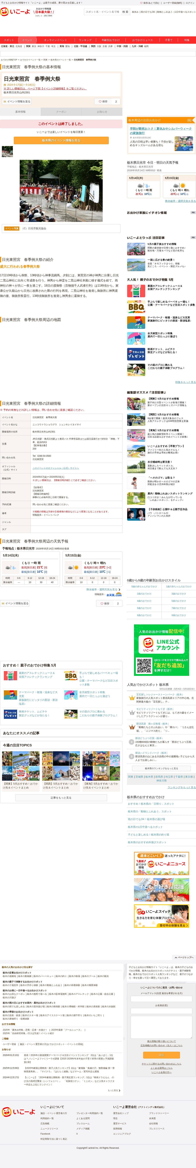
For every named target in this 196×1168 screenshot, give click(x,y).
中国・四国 (122, 46)
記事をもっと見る (61, 797)
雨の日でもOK (148, 12)
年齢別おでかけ (111, 40)
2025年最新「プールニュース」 (67, 1030)
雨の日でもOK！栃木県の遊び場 (146, 819)
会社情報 (153, 1123)
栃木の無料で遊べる (37, 994)
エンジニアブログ (122, 1134)
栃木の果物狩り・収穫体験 (16, 1019)
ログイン (190, 3)
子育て (169, 40)
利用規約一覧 (47, 1118)
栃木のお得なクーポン (14, 994)
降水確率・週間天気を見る (101, 589)
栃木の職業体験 (90, 985)
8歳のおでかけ (144, 615)
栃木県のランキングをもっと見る (161, 768)
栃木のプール (89, 976)
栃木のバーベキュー (44, 976)
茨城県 (139, 776)
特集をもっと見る (185, 382)
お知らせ (102, 111)
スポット (9, 40)
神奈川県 (161, 780)
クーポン (61, 111)
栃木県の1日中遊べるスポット (145, 826)
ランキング (85, 40)
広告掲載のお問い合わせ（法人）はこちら (162, 1045)
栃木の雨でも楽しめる (14, 1006)
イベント (27, 40)
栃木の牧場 (74, 976)
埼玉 (53, 46)
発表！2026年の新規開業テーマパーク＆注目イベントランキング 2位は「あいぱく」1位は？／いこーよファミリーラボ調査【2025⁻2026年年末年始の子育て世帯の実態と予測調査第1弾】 (69, 1058)
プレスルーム (83, 1123)
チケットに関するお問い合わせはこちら (161, 1064)
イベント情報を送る (17, 101)
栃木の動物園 (24, 976)
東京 (34, 46)
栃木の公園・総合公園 (102, 994)
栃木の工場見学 (10, 985)
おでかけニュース (142, 40)
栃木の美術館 (93, 1006)
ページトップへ (184, 957)
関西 (93, 46)
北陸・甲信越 (80, 46)
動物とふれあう (165, 12)
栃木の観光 (103, 976)
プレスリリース (157, 1128)
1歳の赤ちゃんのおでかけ (179, 586)
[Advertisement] (61, 307)
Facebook (45, 1134)
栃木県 (149, 776)
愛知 (67, 46)
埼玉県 (169, 776)
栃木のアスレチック (79, 994)
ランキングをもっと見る (182, 787)
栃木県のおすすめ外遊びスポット (147, 842)
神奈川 (41, 46)
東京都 (189, 776)
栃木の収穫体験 (72, 985)
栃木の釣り (61, 976)
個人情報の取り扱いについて (161, 1041)
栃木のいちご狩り (93, 1015)
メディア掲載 (83, 1128)
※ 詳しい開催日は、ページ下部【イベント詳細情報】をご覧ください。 (45, 88)
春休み (135, 12)
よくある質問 (83, 1118)
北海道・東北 (7, 46)
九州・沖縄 (137, 46)
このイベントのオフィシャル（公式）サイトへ (56, 468)
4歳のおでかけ (144, 601)
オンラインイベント (55, 40)
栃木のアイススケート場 (52, 1015)
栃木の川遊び (9, 997)
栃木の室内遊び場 (36, 1006)
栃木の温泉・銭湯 (11, 1015)
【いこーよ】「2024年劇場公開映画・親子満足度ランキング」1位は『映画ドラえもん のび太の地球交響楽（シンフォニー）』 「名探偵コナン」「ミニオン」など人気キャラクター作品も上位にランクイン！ (69, 1081)
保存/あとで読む (149, 3)
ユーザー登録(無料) (172, 3)
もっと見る (113, 1090)
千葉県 (179, 776)
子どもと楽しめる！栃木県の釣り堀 (148, 834)
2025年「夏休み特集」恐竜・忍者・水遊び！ (25, 1030)
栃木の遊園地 (9, 976)
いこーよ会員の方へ (162, 1072)
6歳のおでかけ (144, 608)
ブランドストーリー (159, 1113)
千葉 (47, 46)
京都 (105, 46)
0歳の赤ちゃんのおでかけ (144, 586)
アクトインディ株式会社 (151, 1107)
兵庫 (110, 46)
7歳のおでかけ (179, 608)
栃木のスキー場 (30, 1015)
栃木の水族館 (108, 1006)
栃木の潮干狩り (74, 1015)
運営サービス (119, 1123)
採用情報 (117, 1128)
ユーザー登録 (9, 1044)
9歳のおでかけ (179, 615)
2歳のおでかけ (144, 593)
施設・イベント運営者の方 (53, 1113)
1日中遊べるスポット (185, 12)
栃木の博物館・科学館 (73, 1006)
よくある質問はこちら (162, 1068)
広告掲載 (44, 1123)
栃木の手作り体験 (29, 985)
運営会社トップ (121, 1113)
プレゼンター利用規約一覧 (89, 1113)
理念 (115, 1118)
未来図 (152, 1118)
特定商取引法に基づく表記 (53, 1139)
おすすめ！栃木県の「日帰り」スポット (151, 803)
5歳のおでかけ (179, 601)
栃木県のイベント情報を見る (61, 140)
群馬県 (159, 776)
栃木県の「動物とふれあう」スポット (150, 811)
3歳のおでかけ (179, 593)
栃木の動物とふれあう (51, 985)
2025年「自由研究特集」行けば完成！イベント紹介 (28, 1033)
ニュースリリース (49, 1128)
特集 (187, 40)
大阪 (99, 46)
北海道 (18, 46)
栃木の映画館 (53, 1006)
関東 (28, 46)
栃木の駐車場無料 (58, 994)
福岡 (146, 46)
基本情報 (20, 111)
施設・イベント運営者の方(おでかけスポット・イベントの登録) (51, 1044)
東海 (62, 46)
